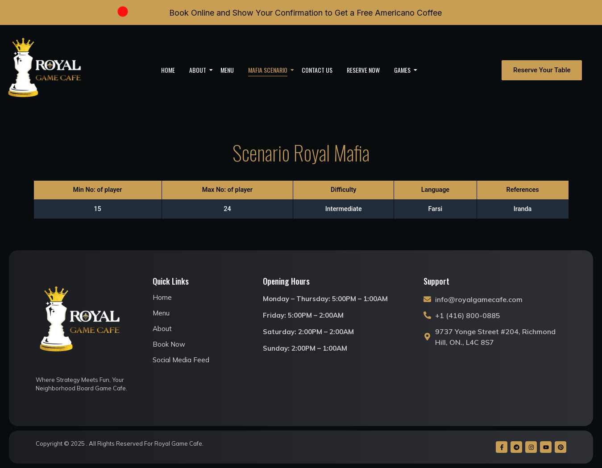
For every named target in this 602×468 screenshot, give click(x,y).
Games (405, 70)
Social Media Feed (181, 360)
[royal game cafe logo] (45, 70)
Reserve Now (363, 70)
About (200, 70)
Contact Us (317, 70)
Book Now (169, 344)
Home (168, 70)
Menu (227, 70)
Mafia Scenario (270, 70)
